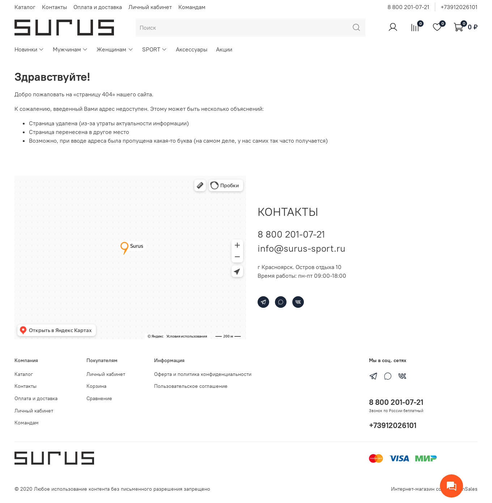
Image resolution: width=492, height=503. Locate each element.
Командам (191, 7)
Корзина (96, 386)
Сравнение (99, 398)
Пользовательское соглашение (191, 386)
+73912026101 (459, 7)
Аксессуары (191, 49)
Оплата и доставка (97, 7)
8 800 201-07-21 (408, 7)
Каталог (24, 7)
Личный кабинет (150, 7)
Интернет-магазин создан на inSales (434, 489)
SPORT (154, 49)
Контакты (54, 7)
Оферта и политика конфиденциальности (202, 374)
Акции (224, 49)
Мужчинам (70, 49)
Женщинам (115, 49)
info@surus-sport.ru (301, 248)
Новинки (29, 49)
